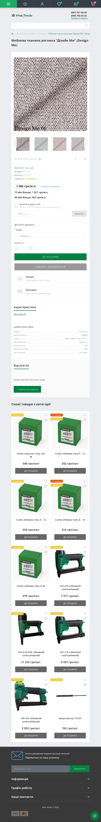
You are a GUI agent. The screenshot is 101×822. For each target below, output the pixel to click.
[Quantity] (23, 248)
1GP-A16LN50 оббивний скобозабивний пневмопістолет (31, 655)
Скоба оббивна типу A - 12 (70, 453)
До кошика (50, 257)
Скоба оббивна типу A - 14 (31, 519)
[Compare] (85, 158)
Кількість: (19, 242)
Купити (79, 213)
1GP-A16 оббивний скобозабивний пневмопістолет (70, 589)
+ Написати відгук (27, 389)
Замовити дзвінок (79, 18)
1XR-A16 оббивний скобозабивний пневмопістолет (31, 721)
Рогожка (41, 33)
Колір (18, 229)
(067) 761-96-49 (79, 12)
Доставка (31, 289)
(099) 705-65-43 (79, 15)
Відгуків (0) (20, 314)
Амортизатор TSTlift (70, 718)
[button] (42, 4)
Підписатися (79, 768)
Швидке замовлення (50, 267)
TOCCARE (29, 167)
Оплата (30, 276)
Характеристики (25, 307)
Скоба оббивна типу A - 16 (70, 519)
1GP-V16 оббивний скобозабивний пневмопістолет (70, 655)
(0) (40, 158)
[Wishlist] (75, 158)
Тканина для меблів (26, 33)
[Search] (86, 26)
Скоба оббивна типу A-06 (31, 585)
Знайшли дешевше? (50, 186)
